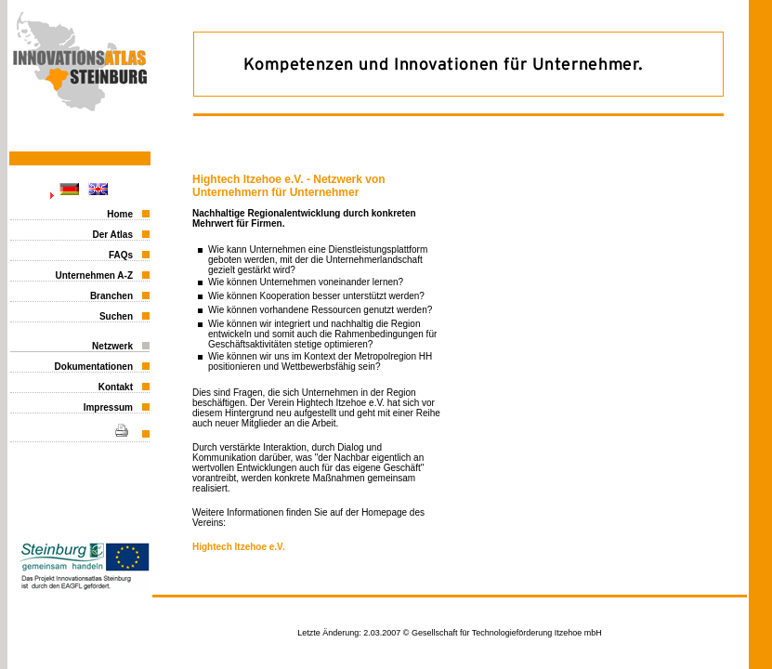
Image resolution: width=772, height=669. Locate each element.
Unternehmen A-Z (94, 275)
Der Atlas (112, 235)
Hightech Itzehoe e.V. (238, 547)
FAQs (121, 255)
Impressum (108, 407)
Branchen (111, 296)
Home (120, 214)
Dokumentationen (94, 366)
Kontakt (115, 387)
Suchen (116, 316)
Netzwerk (112, 346)
